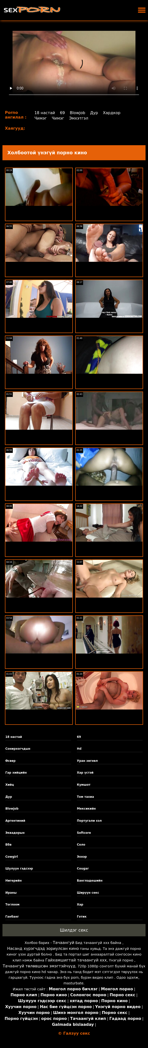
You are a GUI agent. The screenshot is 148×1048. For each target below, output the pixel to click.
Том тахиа (85, 797)
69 (62, 112)
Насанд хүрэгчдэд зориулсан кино (43, 948)
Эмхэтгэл (78, 118)
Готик (82, 916)
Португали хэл (89, 820)
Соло (81, 844)
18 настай (44, 112)
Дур (94, 112)
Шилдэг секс (74, 930)
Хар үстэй (85, 772)
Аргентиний (15, 820)
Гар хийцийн (16, 772)
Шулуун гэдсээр (19, 868)
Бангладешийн (90, 880)
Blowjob (77, 112)
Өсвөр (10, 761)
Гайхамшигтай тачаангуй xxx (76, 960)
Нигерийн (13, 880)
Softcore (84, 833)
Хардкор (112, 112)
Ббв (8, 844)
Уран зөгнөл (87, 761)
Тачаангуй (63, 942)
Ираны (11, 892)
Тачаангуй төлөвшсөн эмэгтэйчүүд (39, 966)
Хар (80, 904)
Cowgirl (11, 856)
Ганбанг (12, 916)
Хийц (9, 784)
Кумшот (83, 784)
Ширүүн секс (88, 892)
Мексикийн (86, 808)
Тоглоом (12, 904)
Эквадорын (15, 833)
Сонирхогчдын (17, 748)
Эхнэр (82, 856)
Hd (79, 748)
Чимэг (40, 118)
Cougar (83, 868)
